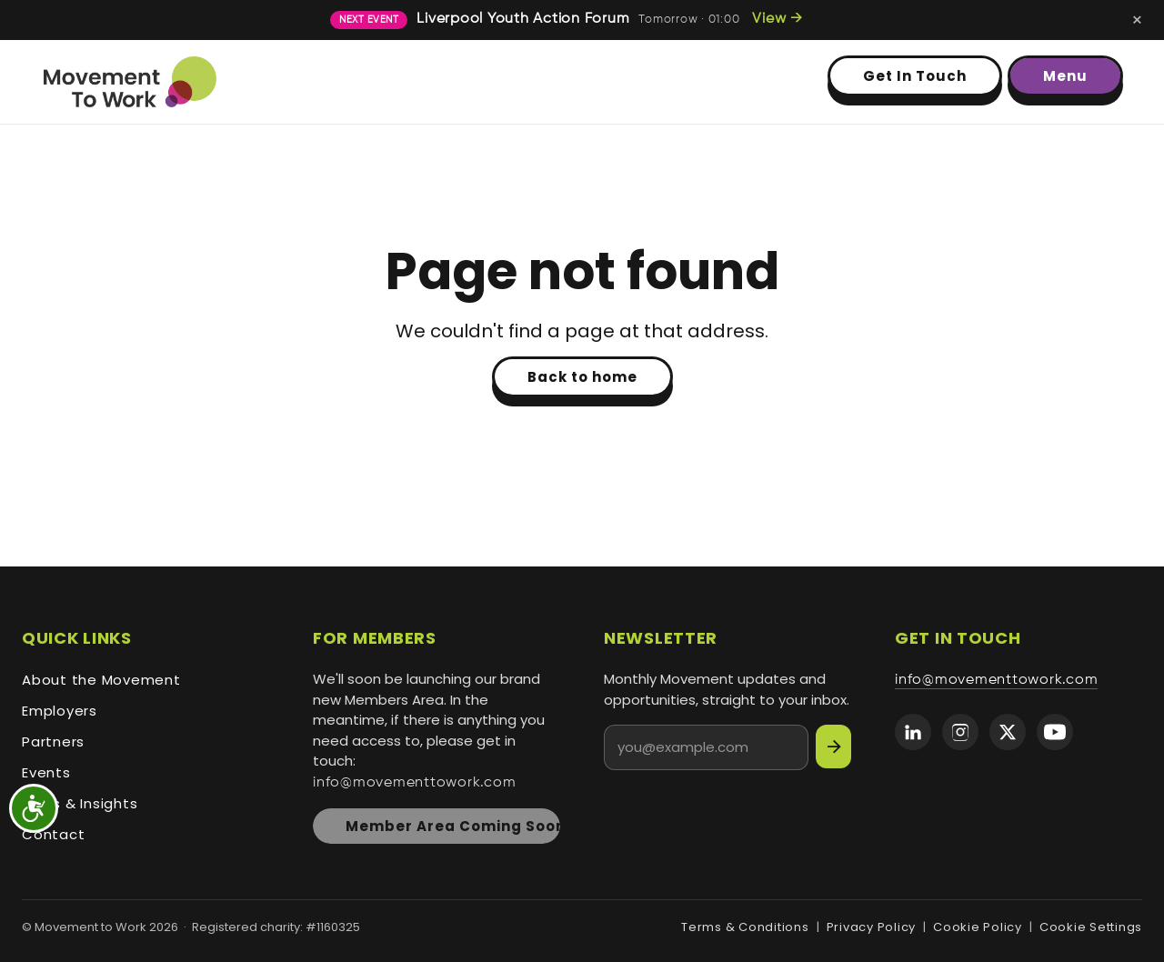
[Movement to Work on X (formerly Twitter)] (1007, 732)
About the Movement (101, 679)
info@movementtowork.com (414, 783)
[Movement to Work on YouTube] (1055, 732)
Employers (59, 710)
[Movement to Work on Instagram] (960, 732)
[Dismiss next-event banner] (1137, 20)
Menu (1065, 75)
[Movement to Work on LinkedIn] (913, 732)
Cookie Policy (977, 927)
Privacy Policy (872, 927)
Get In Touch (915, 75)
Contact (53, 834)
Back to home (582, 376)
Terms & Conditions (745, 927)
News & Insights (79, 803)
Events (46, 772)
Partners (53, 741)
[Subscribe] (833, 746)
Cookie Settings (1090, 927)
